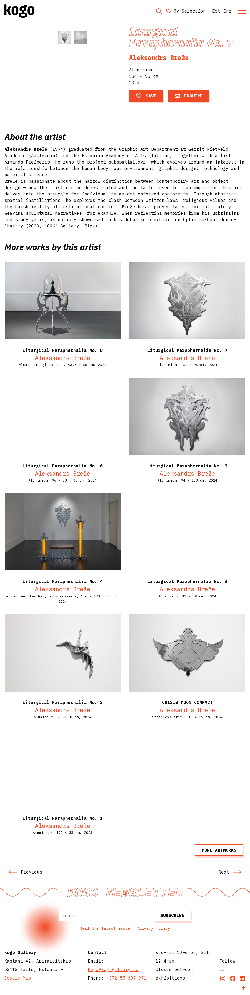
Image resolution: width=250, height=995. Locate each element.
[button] (118, 56)
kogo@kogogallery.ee (113, 969)
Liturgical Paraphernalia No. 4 (63, 581)
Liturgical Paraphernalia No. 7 (187, 350)
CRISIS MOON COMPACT (187, 702)
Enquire (189, 96)
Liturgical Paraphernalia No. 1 (63, 818)
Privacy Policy (153, 928)
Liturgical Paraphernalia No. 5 (187, 465)
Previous (25, 872)
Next (230, 872)
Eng (227, 11)
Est (216, 11)
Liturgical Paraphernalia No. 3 (187, 581)
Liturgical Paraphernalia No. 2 (63, 702)
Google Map (17, 978)
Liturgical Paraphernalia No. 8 (63, 350)
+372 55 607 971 (127, 978)
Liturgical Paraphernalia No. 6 (63, 465)
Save (146, 96)
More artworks (219, 850)
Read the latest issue (105, 928)
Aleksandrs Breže (159, 57)
